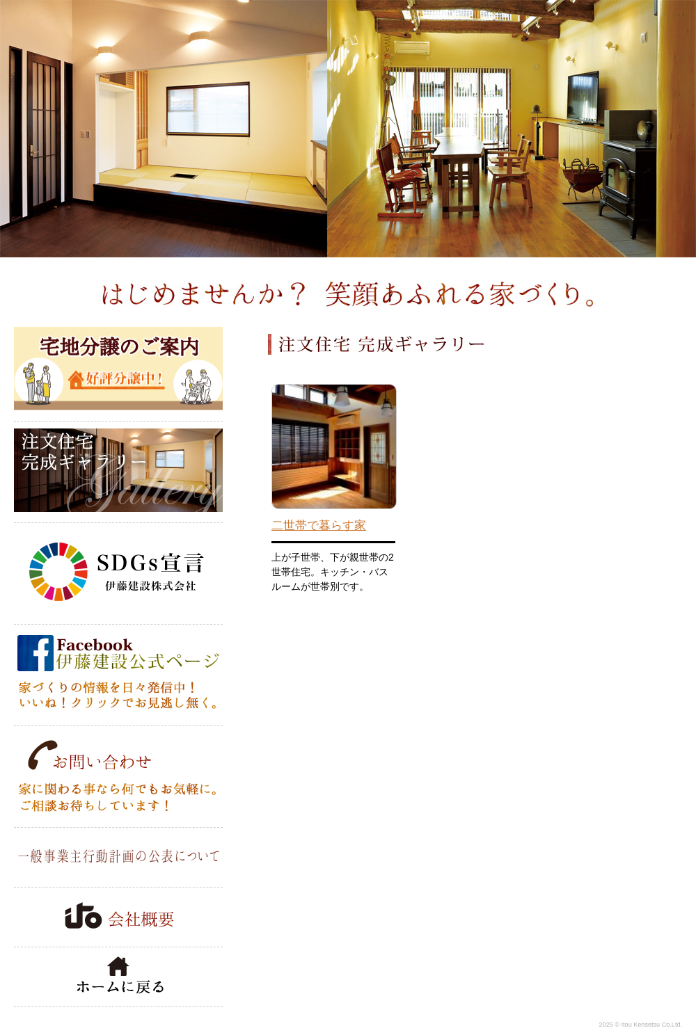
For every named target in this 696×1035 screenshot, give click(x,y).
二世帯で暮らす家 (318, 525)
